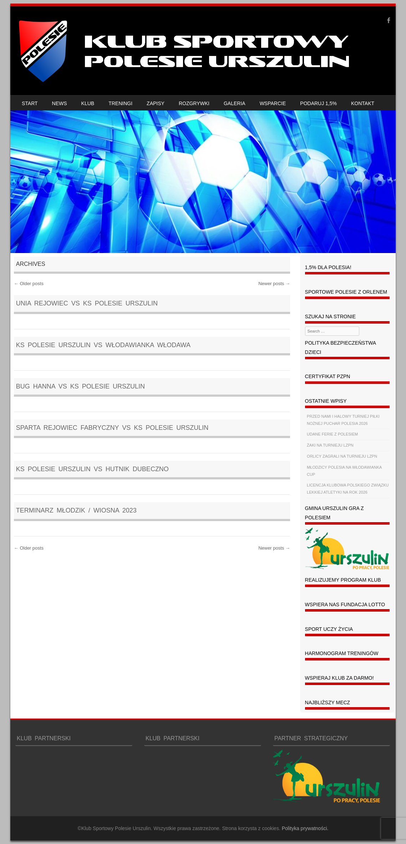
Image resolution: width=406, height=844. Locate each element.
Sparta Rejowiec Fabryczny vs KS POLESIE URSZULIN (112, 427)
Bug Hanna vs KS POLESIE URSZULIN (80, 386)
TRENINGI (120, 103)
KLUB (88, 103)
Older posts (29, 283)
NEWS (59, 103)
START (30, 103)
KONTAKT (362, 103)
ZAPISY (155, 103)
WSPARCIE (273, 103)
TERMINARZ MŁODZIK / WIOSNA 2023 (76, 510)
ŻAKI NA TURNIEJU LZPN (330, 445)
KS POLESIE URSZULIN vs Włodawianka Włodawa (103, 345)
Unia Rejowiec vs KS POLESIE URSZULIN (87, 303)
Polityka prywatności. (305, 828)
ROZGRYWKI (194, 103)
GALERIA (234, 103)
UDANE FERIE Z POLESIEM (332, 434)
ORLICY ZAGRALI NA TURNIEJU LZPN (342, 456)
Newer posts (274, 283)
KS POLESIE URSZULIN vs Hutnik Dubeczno (92, 469)
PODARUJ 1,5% (318, 103)
